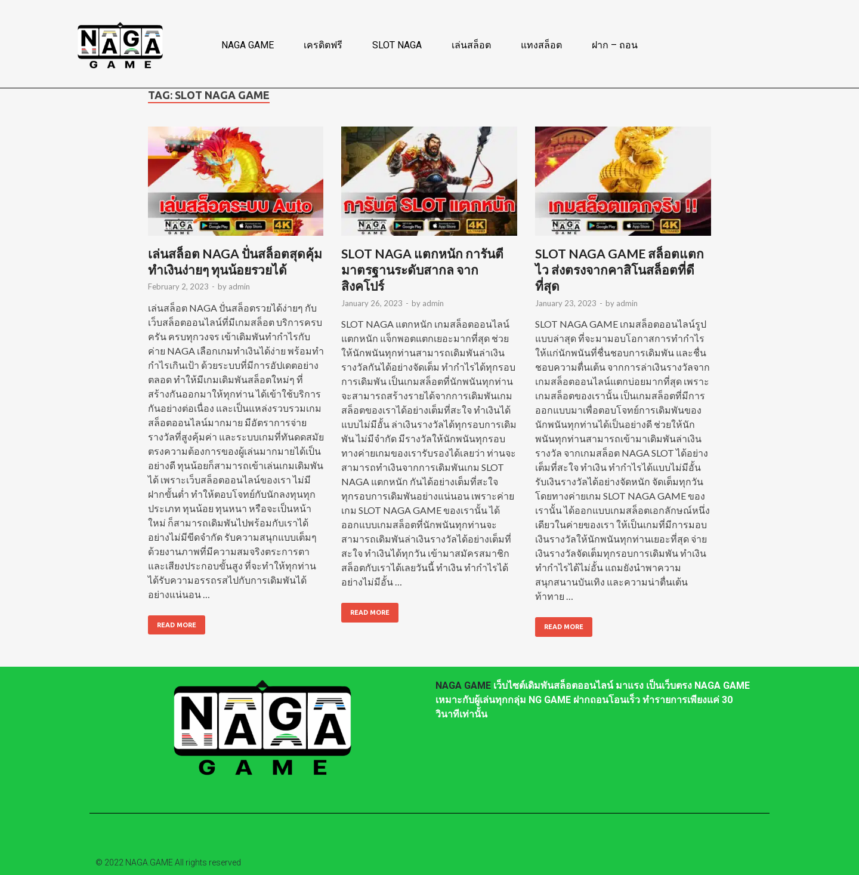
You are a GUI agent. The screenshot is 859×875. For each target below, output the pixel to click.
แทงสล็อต (541, 45)
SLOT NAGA (397, 45)
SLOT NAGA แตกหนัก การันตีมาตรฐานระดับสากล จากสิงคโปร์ (422, 270)
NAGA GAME (247, 45)
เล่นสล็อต (471, 45)
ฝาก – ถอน (615, 45)
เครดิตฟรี (323, 45)
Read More (172, 621)
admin (239, 286)
